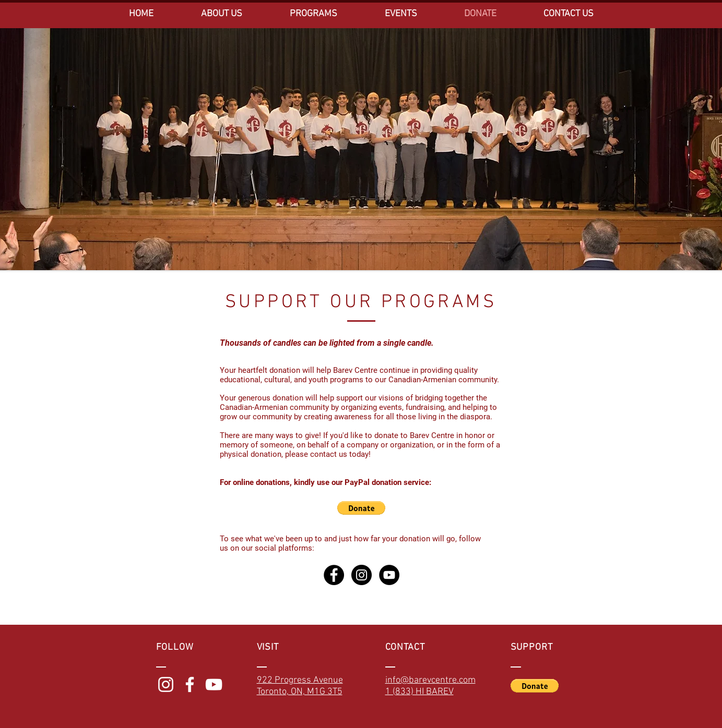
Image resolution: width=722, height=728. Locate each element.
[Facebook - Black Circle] (334, 575)
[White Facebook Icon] (190, 684)
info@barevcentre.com (430, 680)
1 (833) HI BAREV (419, 691)
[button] (361, 508)
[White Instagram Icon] (166, 684)
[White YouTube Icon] (214, 684)
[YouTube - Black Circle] (389, 575)
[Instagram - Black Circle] (361, 575)
